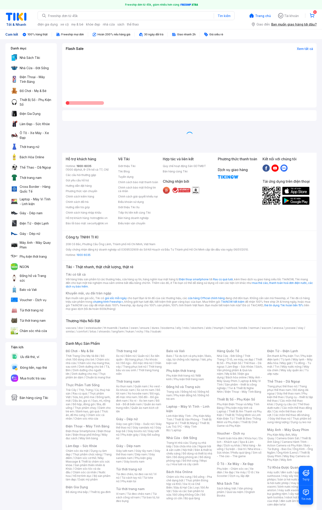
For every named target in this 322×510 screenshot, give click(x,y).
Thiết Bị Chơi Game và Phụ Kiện (237, 423)
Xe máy (241, 472)
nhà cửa (109, 24)
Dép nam (141, 454)
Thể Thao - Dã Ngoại (283, 381)
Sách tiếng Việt (226, 488)
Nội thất (188, 450)
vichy (139, 331)
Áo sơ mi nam (145, 390)
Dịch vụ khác (232, 445)
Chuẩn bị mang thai (98, 377)
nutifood (231, 328)
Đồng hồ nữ (189, 391)
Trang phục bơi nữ (134, 366)
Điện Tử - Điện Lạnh (282, 351)
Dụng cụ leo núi (301, 422)
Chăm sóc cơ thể (85, 458)
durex (155, 328)
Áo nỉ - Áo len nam (142, 400)
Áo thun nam (124, 386)
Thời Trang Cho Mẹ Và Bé (82, 356)
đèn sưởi (286, 472)
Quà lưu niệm (235, 492)
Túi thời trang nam (130, 489)
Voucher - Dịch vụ (231, 433)
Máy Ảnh (286, 459)
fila (147, 331)
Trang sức (172, 391)
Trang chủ (263, 16)
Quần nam (141, 386)
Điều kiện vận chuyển (131, 223)
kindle (243, 328)
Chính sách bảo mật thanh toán (138, 182)
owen (134, 328)
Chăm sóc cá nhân (85, 472)
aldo (209, 328)
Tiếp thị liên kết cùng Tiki (134, 212)
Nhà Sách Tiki (228, 483)
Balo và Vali (175, 351)
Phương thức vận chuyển (81, 191)
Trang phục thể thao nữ (282, 386)
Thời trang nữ (126, 351)
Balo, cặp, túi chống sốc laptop (189, 357)
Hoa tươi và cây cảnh (185, 464)
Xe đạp (229, 472)
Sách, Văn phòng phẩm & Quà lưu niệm (240, 370)
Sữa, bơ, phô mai (83, 397)
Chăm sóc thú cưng (178, 476)
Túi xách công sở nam (136, 495)
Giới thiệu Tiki (127, 166)
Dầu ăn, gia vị (81, 400)
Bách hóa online (236, 377)
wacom (266, 328)
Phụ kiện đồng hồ (185, 395)
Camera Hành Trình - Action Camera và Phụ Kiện (288, 443)
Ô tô (251, 472)
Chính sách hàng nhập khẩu (83, 212)
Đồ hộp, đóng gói (84, 404)
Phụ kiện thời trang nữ (180, 375)
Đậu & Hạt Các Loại (186, 487)
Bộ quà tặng (192, 498)
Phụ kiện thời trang (180, 371)
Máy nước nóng (291, 366)
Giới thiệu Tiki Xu (129, 207)
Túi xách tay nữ (131, 477)
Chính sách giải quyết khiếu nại (138, 196)
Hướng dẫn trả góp (78, 207)
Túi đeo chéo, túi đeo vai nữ (134, 474)
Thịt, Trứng (86, 390)
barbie (124, 328)
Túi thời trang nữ (129, 469)
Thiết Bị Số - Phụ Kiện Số (239, 361)
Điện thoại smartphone (194, 279)
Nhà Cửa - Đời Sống (181, 438)
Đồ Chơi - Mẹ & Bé (80, 351)
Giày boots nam (134, 461)
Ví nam (120, 493)
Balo (169, 356)
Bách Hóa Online (179, 472)
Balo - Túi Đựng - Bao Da (289, 447)
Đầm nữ (131, 356)
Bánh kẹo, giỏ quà (87, 411)
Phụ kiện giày (130, 434)
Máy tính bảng (89, 438)
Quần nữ (143, 356)
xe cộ (64, 24)
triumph (219, 328)
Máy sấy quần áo (292, 370)
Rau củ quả (80, 393)
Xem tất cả (305, 49)
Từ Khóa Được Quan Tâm (286, 467)
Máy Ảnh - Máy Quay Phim (288, 430)
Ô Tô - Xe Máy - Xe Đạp (235, 464)
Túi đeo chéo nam (138, 493)
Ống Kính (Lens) (287, 452)
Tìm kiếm (224, 16)
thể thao (133, 24)
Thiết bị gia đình (100, 492)
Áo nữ (119, 356)
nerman (254, 328)
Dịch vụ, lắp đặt (239, 476)
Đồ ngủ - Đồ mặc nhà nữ (136, 363)
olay (300, 328)
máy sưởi (273, 472)
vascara (71, 328)
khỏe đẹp (93, 24)
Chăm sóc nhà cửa (86, 418)
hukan (130, 331)
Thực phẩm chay (85, 407)
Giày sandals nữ (143, 427)
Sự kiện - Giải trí (236, 449)
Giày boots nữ (137, 431)
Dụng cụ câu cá (286, 404)
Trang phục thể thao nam (287, 388)
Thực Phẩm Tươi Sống (83, 385)
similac (70, 331)
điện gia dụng (48, 24)
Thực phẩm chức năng (87, 454)
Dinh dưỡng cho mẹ (84, 373)
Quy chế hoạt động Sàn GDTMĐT (184, 166)
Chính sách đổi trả (77, 202)
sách (120, 24)
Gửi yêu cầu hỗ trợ (77, 180)
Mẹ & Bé (230, 373)
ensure (144, 328)
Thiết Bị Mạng (188, 423)
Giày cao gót (124, 424)
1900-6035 (83, 166)
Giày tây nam (144, 450)
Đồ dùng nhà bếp (77, 492)
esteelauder (94, 328)
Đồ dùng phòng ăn (185, 457)
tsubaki (156, 331)
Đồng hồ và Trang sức (183, 387)
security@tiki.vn (97, 223)
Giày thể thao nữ (279, 418)
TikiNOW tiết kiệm (232, 301)
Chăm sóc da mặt (77, 450)
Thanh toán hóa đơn (230, 438)
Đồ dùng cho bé (83, 359)
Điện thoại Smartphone (80, 431)
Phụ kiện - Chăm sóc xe (232, 468)
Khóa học (251, 438)
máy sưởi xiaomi (288, 490)
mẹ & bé (77, 24)
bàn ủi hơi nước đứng (291, 479)
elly (178, 328)
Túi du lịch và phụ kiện (188, 356)
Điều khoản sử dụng (131, 202)
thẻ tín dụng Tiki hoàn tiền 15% (283, 305)
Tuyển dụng (125, 176)
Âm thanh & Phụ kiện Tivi (283, 356)
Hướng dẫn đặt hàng (79, 185)
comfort (82, 331)
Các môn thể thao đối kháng (291, 415)
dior (80, 328)
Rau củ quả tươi (223, 279)
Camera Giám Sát (287, 438)
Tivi (276, 366)
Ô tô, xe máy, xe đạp (240, 359)
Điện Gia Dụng (77, 487)
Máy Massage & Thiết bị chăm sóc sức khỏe (88, 461)
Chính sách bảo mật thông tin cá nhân (137, 189)
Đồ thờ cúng (190, 460)
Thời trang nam (128, 381)
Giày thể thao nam (288, 393)
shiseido (104, 331)
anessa (278, 328)
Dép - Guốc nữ (144, 424)
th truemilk (111, 328)
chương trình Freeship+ (108, 301)
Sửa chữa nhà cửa (185, 446)
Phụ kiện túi (128, 481)
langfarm (118, 331)
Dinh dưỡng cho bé (91, 366)
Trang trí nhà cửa (177, 442)
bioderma (167, 328)
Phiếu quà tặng (240, 452)
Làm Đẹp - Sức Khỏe (81, 446)
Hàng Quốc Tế (228, 351)
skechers (197, 328)
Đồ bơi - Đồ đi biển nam (137, 402)
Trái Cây (71, 390)
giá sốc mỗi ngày (116, 298)
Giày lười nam (124, 450)
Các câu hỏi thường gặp (81, 175)
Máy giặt (286, 363)
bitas (93, 331)
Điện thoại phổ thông (86, 434)
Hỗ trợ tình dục (82, 476)
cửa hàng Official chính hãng (206, 298)
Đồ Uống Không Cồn (186, 494)
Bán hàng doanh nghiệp (133, 218)
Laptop (176, 430)
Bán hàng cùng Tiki (175, 171)
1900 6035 (83, 255)
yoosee (290, 328)
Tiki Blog (124, 171)
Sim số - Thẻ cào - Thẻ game (239, 454)
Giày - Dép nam (128, 446)
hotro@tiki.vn (99, 218)
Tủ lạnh (285, 359)
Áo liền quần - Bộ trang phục (137, 357)
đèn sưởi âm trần (291, 501)
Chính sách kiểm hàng (80, 196)
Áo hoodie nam (138, 393)
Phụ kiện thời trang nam (189, 379)
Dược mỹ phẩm (88, 479)
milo (186, 328)
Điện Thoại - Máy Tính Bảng (87, 426)
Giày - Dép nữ (127, 419)
